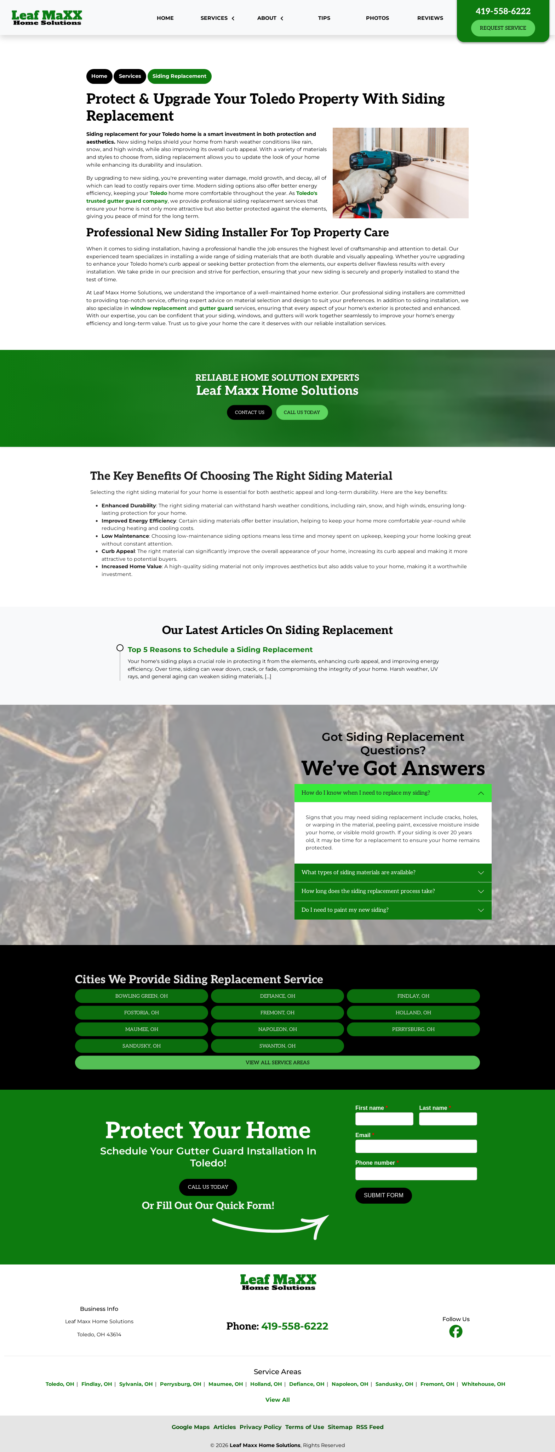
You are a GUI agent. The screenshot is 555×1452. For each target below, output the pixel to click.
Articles (224, 1427)
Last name (435, 1108)
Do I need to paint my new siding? (345, 910)
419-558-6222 (503, 11)
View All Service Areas (278, 1086)
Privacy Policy (261, 1427)
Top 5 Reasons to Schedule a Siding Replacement (220, 649)
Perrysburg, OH (413, 1053)
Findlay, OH (413, 1019)
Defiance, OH (277, 1019)
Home (99, 76)
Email (364, 1135)
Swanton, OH (277, 1069)
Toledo (158, 193)
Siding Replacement (179, 76)
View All (277, 1399)
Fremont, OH (277, 1036)
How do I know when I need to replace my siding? (366, 793)
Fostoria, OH (141, 1036)
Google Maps (191, 1427)
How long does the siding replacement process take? (368, 891)
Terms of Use (304, 1427)
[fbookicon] (456, 1332)
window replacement (158, 308)
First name (371, 1108)
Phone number (377, 1163)
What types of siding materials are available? (359, 872)
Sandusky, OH (141, 1069)
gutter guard (216, 308)
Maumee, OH (141, 1053)
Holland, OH (413, 1036)
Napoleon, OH (277, 1053)
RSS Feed (370, 1427)
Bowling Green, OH (141, 1019)
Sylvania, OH (136, 1384)
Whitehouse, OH (483, 1384)
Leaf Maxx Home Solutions (265, 1445)
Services (130, 76)
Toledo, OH (60, 1384)
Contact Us (270, 402)
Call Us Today (284, 402)
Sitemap (340, 1427)
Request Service (503, 28)
